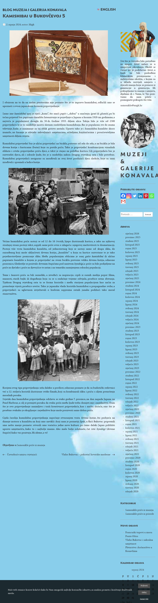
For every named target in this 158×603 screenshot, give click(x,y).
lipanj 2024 (131, 304)
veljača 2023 (132, 364)
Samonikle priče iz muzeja (31, 445)
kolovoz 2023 (132, 341)
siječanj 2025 (132, 278)
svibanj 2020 (132, 483)
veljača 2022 (132, 405)
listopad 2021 (132, 420)
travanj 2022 (132, 398)
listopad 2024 (132, 289)
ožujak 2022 (131, 401)
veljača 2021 (132, 450)
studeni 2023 (132, 330)
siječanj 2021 (132, 454)
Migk (31, 24)
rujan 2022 (131, 383)
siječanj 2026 (132, 233)
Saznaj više (144, 599)
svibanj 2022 (132, 394)
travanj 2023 (132, 356)
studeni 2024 (132, 285)
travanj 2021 (132, 442)
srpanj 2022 (131, 386)
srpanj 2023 (131, 345)
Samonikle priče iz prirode (139, 513)
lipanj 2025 (131, 259)
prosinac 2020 (132, 457)
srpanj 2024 (131, 300)
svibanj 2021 (132, 439)
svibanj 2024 (132, 308)
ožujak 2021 (131, 446)
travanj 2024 (132, 312)
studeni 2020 (132, 461)
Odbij (144, 592)
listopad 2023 (132, 334)
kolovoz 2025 (132, 252)
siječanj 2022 (132, 409)
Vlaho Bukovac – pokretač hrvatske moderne (86, 454)
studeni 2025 (132, 241)
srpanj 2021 (131, 431)
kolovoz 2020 (132, 472)
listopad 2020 (132, 465)
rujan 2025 (131, 248)
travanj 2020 (132, 487)
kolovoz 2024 (132, 297)
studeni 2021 (132, 416)
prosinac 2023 (132, 327)
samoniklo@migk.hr (131, 105)
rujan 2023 (131, 338)
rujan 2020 (131, 468)
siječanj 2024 (132, 323)
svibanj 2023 (132, 353)
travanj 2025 (132, 267)
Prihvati (144, 585)
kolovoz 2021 (132, 427)
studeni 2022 (132, 375)
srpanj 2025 (131, 255)
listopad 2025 (132, 244)
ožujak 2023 (131, 360)
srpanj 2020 (131, 476)
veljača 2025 (132, 274)
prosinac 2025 (132, 237)
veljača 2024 (132, 319)
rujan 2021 (131, 424)
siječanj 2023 (132, 368)
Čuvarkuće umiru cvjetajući (22, 454)
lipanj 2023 (131, 349)
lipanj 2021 (131, 435)
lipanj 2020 (131, 480)
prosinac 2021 (132, 412)
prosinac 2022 (132, 371)
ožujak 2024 (131, 315)
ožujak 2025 (131, 270)
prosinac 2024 (132, 282)
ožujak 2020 (131, 491)
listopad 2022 (132, 379)
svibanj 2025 (132, 263)
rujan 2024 (131, 293)
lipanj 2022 (131, 390)
